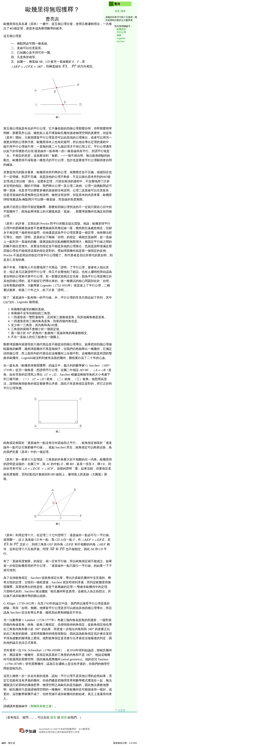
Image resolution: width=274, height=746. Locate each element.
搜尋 (123, 11)
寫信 (64, 717)
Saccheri (120, 41)
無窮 (119, 35)
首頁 (117, 11)
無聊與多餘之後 (41, 706)
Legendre (121, 38)
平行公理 (121, 32)
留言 (53, 717)
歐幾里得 (121, 29)
